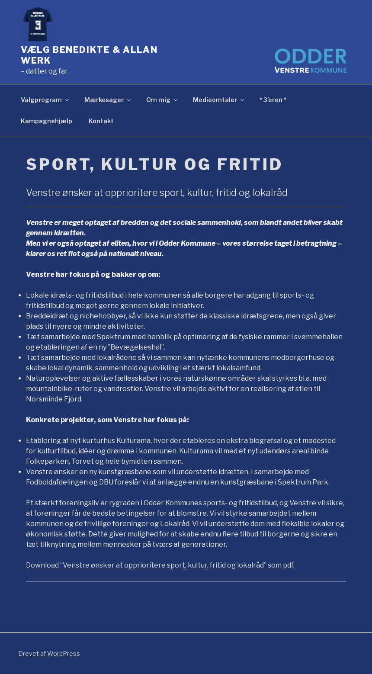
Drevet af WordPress (49, 653)
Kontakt (101, 121)
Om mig (162, 99)
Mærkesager (108, 99)
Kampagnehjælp (46, 121)
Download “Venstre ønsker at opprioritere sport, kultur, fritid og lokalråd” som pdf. (160, 565)
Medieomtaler (219, 99)
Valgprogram (45, 99)
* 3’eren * (273, 99)
